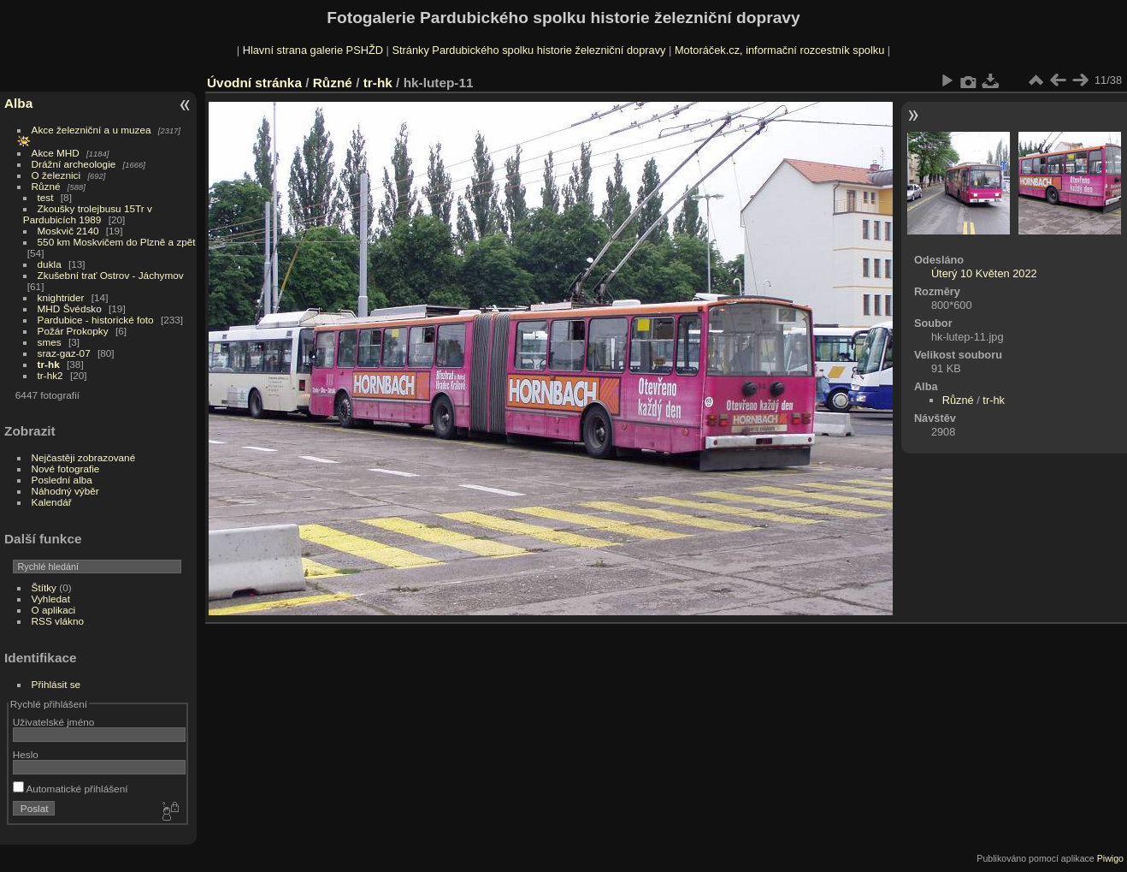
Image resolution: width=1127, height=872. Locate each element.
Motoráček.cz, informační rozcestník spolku (779, 50)
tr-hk (49, 364)
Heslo (25, 754)
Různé (46, 186)
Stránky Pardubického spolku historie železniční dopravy (528, 50)
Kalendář (52, 501)
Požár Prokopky (73, 330)
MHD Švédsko (70, 308)
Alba (18, 103)
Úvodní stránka (254, 82)
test (46, 197)
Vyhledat (51, 598)
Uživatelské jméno (53, 721)
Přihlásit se (56, 684)
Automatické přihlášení (70, 788)
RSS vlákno (58, 620)
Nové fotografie (66, 468)
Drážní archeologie (74, 163)
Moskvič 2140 (68, 230)
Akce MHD (56, 152)
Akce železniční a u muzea (91, 129)
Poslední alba (62, 479)
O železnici (56, 175)
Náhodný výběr (65, 490)
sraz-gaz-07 (64, 353)
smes (50, 341)
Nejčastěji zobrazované (84, 457)
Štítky (44, 587)
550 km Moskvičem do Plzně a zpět (117, 241)
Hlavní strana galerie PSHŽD (313, 50)
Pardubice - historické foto (96, 319)
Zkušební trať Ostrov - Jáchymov (111, 275)
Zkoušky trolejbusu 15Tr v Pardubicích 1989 (87, 214)
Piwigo (1110, 858)
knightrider (61, 297)
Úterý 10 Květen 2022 (984, 273)
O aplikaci (54, 609)
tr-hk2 (50, 375)
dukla (50, 264)
